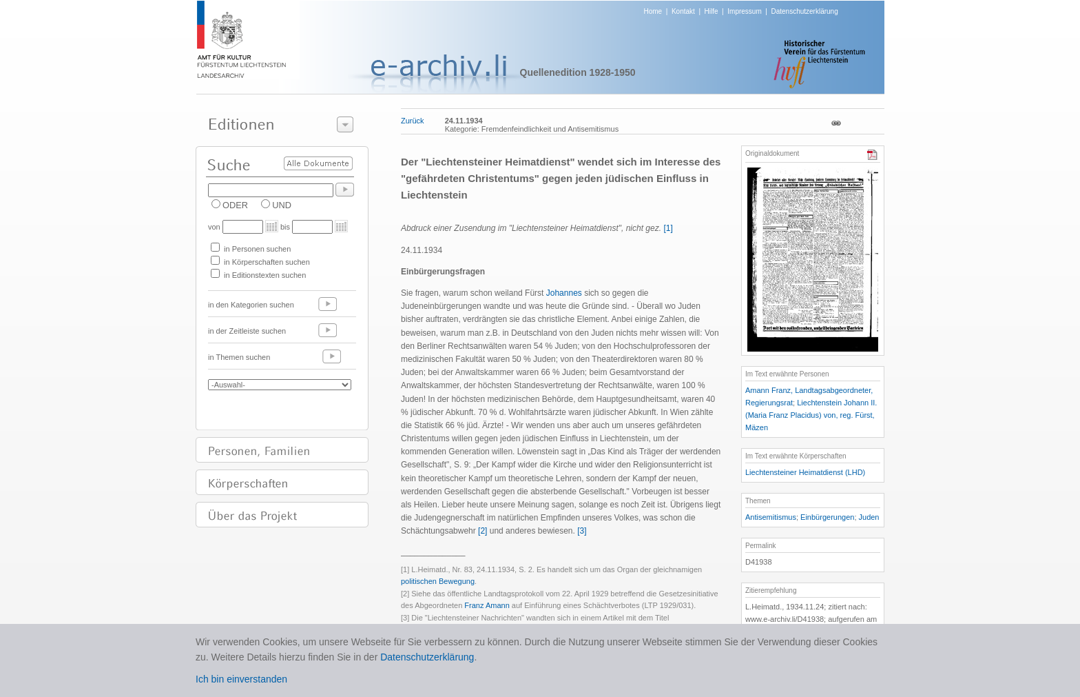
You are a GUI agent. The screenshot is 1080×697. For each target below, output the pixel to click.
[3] (581, 531)
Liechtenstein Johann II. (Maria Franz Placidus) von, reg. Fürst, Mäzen (811, 415)
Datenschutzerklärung (804, 11)
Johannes (564, 293)
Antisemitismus (770, 517)
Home (653, 11)
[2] (482, 531)
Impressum (744, 11)
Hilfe (711, 11)
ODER (235, 205)
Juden (869, 517)
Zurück (412, 121)
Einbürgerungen (827, 517)
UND (281, 205)
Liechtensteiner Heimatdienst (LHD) (805, 472)
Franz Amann (486, 605)
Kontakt (683, 11)
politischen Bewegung (438, 581)
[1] (667, 228)
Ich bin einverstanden (241, 679)
